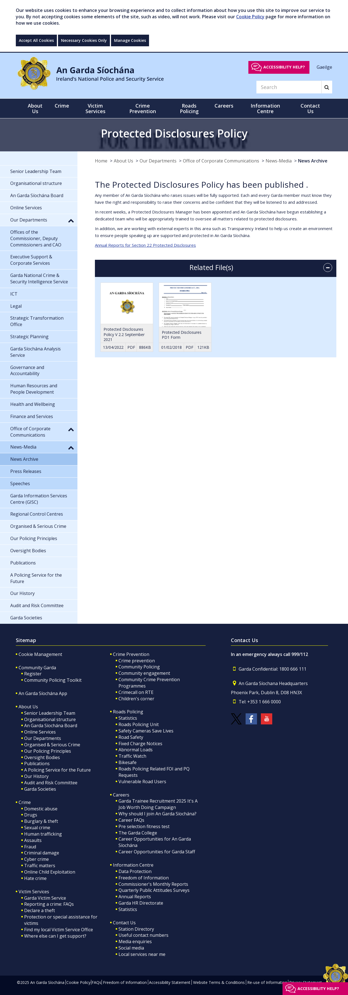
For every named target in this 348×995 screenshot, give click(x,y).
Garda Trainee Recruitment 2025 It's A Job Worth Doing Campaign (158, 804)
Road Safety (130, 737)
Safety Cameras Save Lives (145, 731)
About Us (123, 161)
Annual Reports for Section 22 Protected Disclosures (145, 245)
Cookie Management (40, 654)
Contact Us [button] (310, 108)
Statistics (127, 718)
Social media (131, 948)
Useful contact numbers (143, 935)
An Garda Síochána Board (50, 725)
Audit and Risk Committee (50, 783)
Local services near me (141, 954)
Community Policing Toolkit (53, 680)
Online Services (40, 732)
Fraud (30, 847)
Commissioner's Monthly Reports (153, 884)
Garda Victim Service (45, 898)
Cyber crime (36, 859)
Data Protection (135, 871)
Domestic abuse (40, 809)
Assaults (33, 840)
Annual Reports (134, 897)
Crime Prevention (131, 654)
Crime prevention (136, 661)
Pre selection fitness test (144, 826)
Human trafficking (43, 834)
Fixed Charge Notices (140, 743)
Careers (121, 795)
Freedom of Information (143, 878)
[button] (71, 220)
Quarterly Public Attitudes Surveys (154, 890)
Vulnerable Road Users (142, 781)
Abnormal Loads (135, 750)
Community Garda (37, 668)
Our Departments (158, 161)
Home (101, 161)
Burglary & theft (41, 821)
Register (33, 674)
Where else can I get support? (55, 936)
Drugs (30, 815)
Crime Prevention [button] (142, 108)
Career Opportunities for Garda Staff (156, 852)
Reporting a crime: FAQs (49, 904)
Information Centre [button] (265, 108)
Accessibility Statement (169, 982)
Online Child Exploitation (49, 872)
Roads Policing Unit (138, 724)
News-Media (279, 161)
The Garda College (137, 833)
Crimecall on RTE (135, 692)
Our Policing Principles (47, 751)
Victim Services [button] (95, 108)
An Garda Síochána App (43, 693)
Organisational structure (50, 719)
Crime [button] (62, 105)
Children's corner (136, 699)
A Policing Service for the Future (57, 770)
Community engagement (144, 673)
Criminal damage (41, 853)
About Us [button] (35, 108)
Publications (37, 763)
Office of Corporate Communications (221, 161)
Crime (25, 802)
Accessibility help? (284, 67)
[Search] (288, 87)
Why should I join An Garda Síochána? (157, 814)
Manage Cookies (130, 40)
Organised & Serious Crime (52, 745)
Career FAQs (131, 820)
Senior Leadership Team (49, 713)
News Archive (312, 161)
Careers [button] (224, 105)
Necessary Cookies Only (84, 40)
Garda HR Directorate (140, 903)
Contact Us (124, 923)
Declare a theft (39, 910)
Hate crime (35, 878)
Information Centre (133, 865)
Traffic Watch (132, 756)
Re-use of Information (267, 982)
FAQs (96, 982)
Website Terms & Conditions (219, 982)
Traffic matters (39, 865)
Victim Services (34, 892)
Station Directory (136, 929)
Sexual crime (37, 827)
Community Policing (139, 667)
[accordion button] (327, 267)
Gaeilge (324, 67)
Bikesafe (127, 762)
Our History (36, 776)
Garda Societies (40, 789)
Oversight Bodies (42, 757)
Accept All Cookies (36, 40)
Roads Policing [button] (189, 108)
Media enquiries (135, 941)
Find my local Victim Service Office (58, 930)
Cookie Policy (250, 17)
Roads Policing (128, 712)
